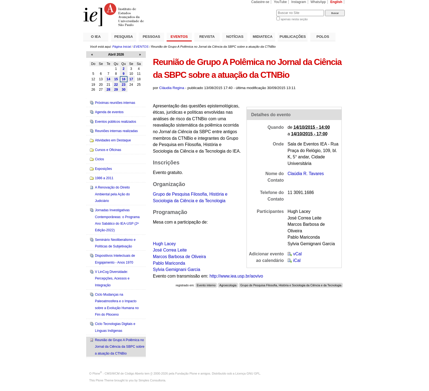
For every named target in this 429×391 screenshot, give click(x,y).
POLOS (323, 37)
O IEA (96, 37)
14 (108, 79)
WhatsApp (318, 2)
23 (124, 85)
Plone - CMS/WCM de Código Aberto (118, 373)
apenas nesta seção (294, 19)
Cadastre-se (260, 2)
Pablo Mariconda (169, 263)
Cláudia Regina (171, 88)
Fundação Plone (186, 373)
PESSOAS (151, 37)
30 (124, 90)
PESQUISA (123, 37)
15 (116, 79)
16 (124, 79)
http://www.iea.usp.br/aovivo (236, 276)
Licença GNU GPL (247, 373)
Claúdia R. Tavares (306, 173)
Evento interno (206, 285)
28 (108, 90)
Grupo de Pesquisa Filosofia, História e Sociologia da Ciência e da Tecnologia (290, 285)
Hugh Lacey (164, 243)
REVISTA (207, 37)
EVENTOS (179, 37)
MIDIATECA (263, 37)
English (336, 2)
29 (116, 90)
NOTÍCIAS (235, 37)
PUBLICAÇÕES (293, 37)
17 (131, 79)
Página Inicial (121, 46)
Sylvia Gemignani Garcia (176, 269)
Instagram (298, 2)
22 (116, 85)
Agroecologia (228, 285)
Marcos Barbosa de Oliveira (179, 256)
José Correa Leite (170, 250)
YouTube (280, 2)
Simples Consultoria (151, 380)
